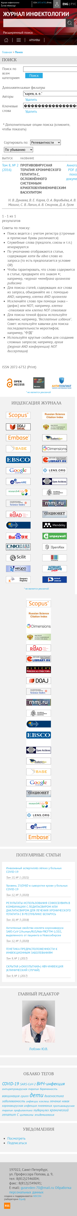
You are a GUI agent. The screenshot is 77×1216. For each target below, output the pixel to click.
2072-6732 (41, 2)
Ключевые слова (10, 108)
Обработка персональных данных (40, 1189)
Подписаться (17, 1143)
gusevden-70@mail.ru (37, 1187)
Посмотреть (16, 1138)
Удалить (31, 99)
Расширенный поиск (18, 32)
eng (65, 4)
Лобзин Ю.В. (38, 1049)
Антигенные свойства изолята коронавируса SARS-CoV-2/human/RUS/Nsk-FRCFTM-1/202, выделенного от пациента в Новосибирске (34, 931)
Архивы (34, 40)
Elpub (22, 1199)
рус (73, 4)
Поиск (19, 52)
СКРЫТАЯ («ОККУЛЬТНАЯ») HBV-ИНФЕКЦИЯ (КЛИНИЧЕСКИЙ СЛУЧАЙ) (34, 968)
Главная (7, 52)
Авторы (7, 96)
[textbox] (38, 23)
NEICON (37, 1196)
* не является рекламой (38, 392)
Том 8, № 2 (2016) (10, 167)
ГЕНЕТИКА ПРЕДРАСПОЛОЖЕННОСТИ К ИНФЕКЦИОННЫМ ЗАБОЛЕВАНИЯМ (31, 950)
